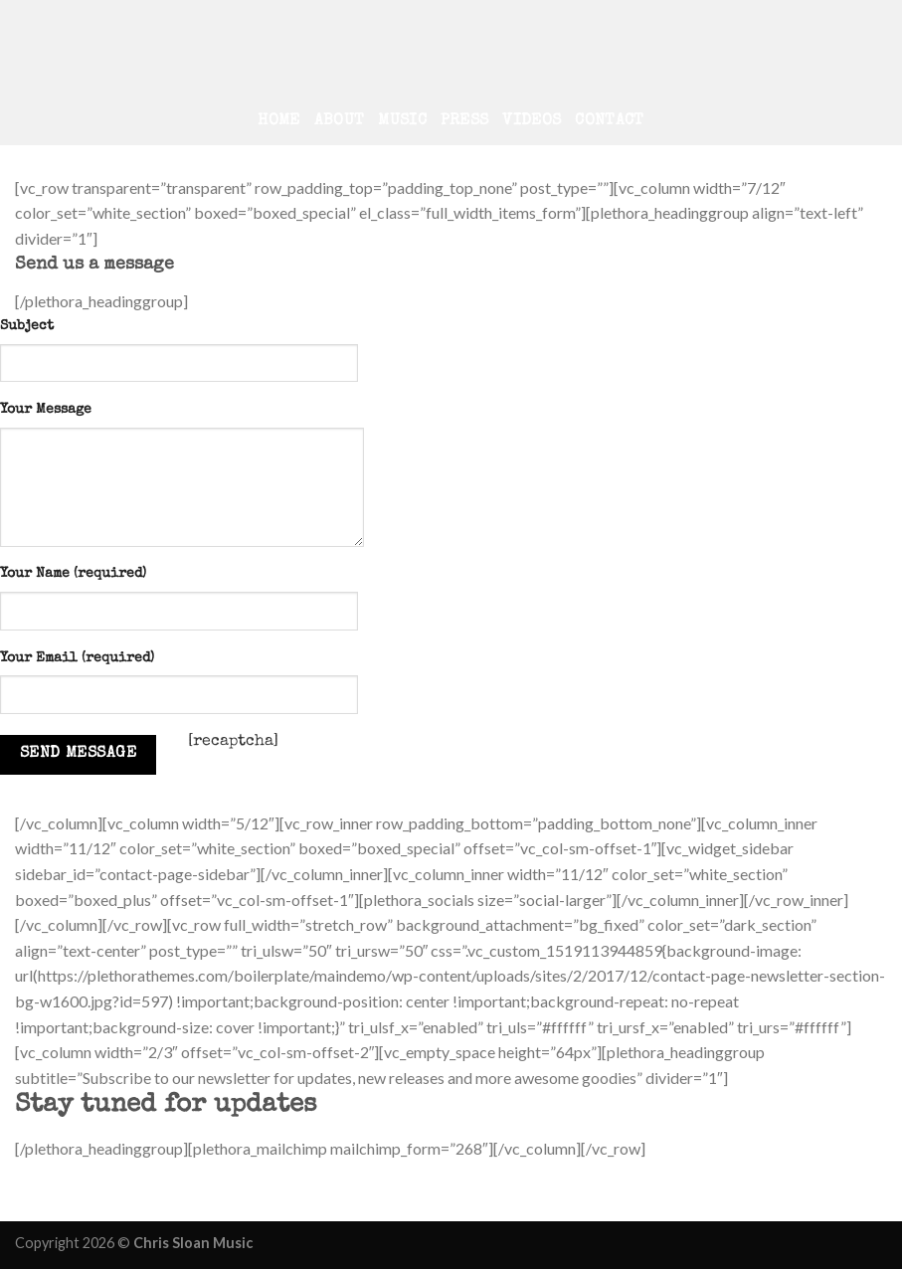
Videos (531, 121)
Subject (27, 326)
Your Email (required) (77, 658)
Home (278, 121)
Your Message (45, 410)
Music (402, 121)
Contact (609, 121)
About (339, 121)
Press (465, 121)
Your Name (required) (73, 574)
